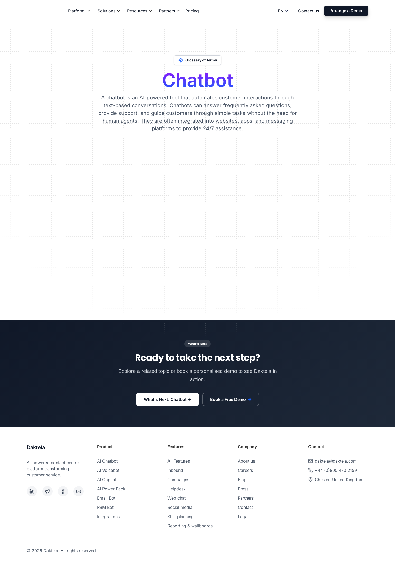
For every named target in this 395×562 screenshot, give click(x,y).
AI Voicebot (108, 470)
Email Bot (106, 498)
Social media (179, 507)
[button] (78, 11)
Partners (246, 498)
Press (243, 488)
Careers (245, 470)
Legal (243, 516)
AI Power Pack (111, 488)
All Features (178, 461)
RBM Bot (105, 507)
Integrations (108, 516)
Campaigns (178, 479)
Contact (245, 507)
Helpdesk (176, 488)
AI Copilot (106, 479)
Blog (242, 479)
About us (246, 461)
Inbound (175, 470)
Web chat (176, 498)
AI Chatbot (107, 461)
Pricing (192, 10)
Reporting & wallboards (190, 525)
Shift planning (180, 516)
